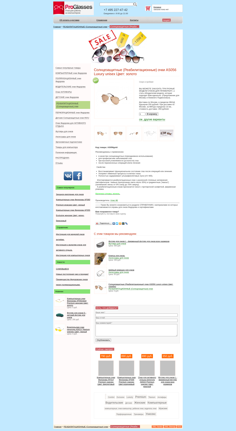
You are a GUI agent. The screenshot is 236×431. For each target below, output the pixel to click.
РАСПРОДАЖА (62, 158)
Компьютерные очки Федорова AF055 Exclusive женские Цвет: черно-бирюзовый (73, 215)
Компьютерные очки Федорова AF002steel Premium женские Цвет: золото (77, 301)
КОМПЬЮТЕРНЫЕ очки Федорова (71, 73)
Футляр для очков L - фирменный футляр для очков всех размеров (139, 241)
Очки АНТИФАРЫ (64, 92)
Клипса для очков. (117, 256)
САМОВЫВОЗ (62, 269)
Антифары (162, 397)
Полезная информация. (66, 152)
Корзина (157, 7)
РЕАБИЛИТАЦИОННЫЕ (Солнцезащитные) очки (85, 27)
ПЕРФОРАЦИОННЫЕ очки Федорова (72, 112)
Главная (57, 27)
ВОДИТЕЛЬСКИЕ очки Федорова (70, 87)
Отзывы (59, 163)
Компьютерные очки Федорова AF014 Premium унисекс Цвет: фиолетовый (106, 380)
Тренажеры (138, 414)
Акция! (166, 20)
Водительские (114, 402)
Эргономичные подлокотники (69, 142)
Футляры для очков (64, 131)
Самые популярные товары (68, 68)
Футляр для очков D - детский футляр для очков (76, 315)
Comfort (111, 397)
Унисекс (151, 413)
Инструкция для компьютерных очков (73, 255)
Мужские (163, 408)
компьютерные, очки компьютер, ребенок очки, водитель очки (130, 409)
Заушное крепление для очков (70, 194)
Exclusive (120, 397)
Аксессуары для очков (66, 137)
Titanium (151, 397)
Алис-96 (114, 200)
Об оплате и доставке (69, 20)
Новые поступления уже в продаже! (72, 274)
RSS (179, 427)
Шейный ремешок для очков (121, 270)
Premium (140, 396)
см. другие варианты (152, 119)
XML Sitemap (170, 427)
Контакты (134, 20)
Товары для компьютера (67, 147)
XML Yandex (157, 427)
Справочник (101, 20)
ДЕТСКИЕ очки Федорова (67, 97)
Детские (128, 403)
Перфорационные (124, 414)
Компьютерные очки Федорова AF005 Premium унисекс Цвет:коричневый (126, 380)
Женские (139, 402)
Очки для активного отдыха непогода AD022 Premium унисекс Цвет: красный (147, 382)
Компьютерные (157, 402)
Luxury (130, 397)
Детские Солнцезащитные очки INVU (72, 118)
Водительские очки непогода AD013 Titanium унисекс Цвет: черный (78, 329)
